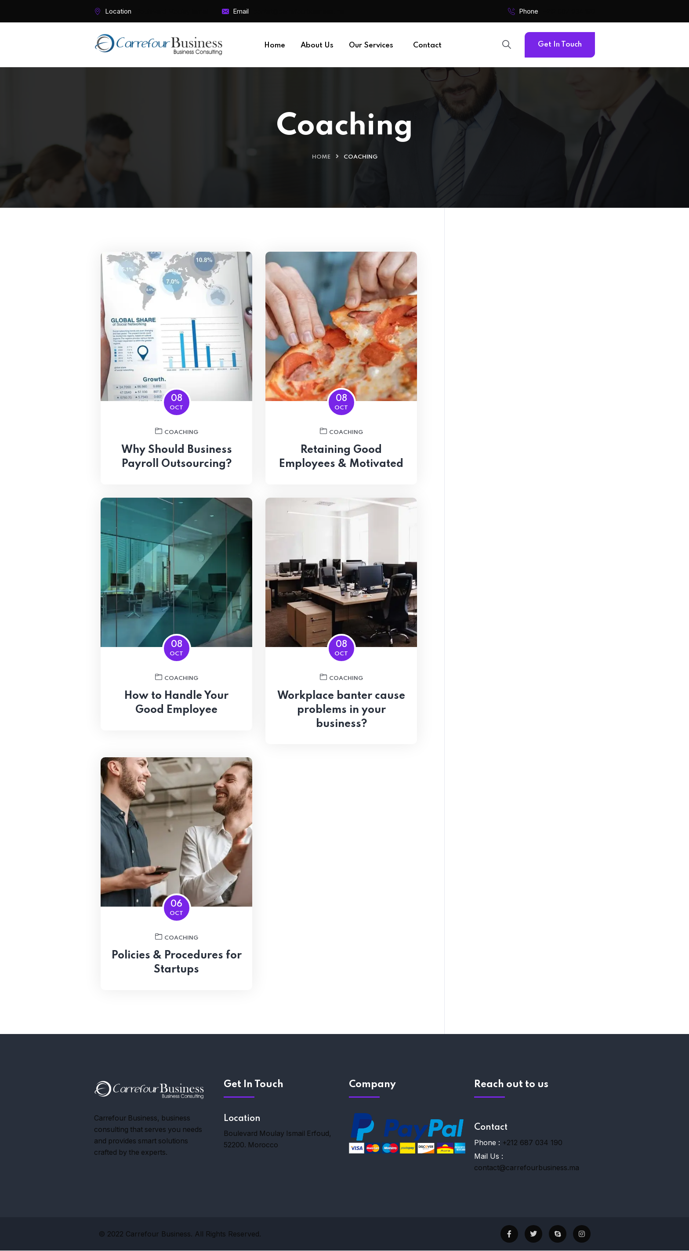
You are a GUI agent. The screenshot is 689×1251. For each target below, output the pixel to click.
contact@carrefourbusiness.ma (526, 1168)
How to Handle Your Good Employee (176, 710)
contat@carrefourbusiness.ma (298, 11)
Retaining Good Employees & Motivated (341, 464)
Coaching (176, 438)
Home (321, 157)
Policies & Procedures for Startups (176, 970)
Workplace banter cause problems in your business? (341, 717)
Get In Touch (560, 44)
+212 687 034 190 (569, 11)
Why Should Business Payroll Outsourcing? (176, 464)
